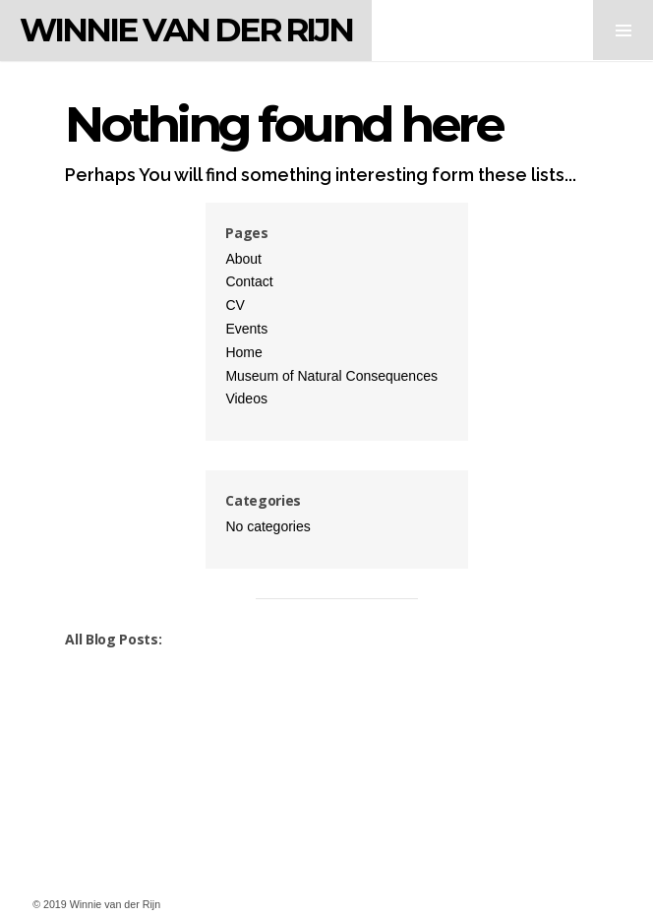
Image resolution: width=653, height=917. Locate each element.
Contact (248, 281)
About (243, 259)
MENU (623, 30)
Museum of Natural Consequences (331, 376)
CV (234, 305)
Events (246, 328)
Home (243, 352)
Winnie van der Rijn (186, 29)
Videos (246, 398)
